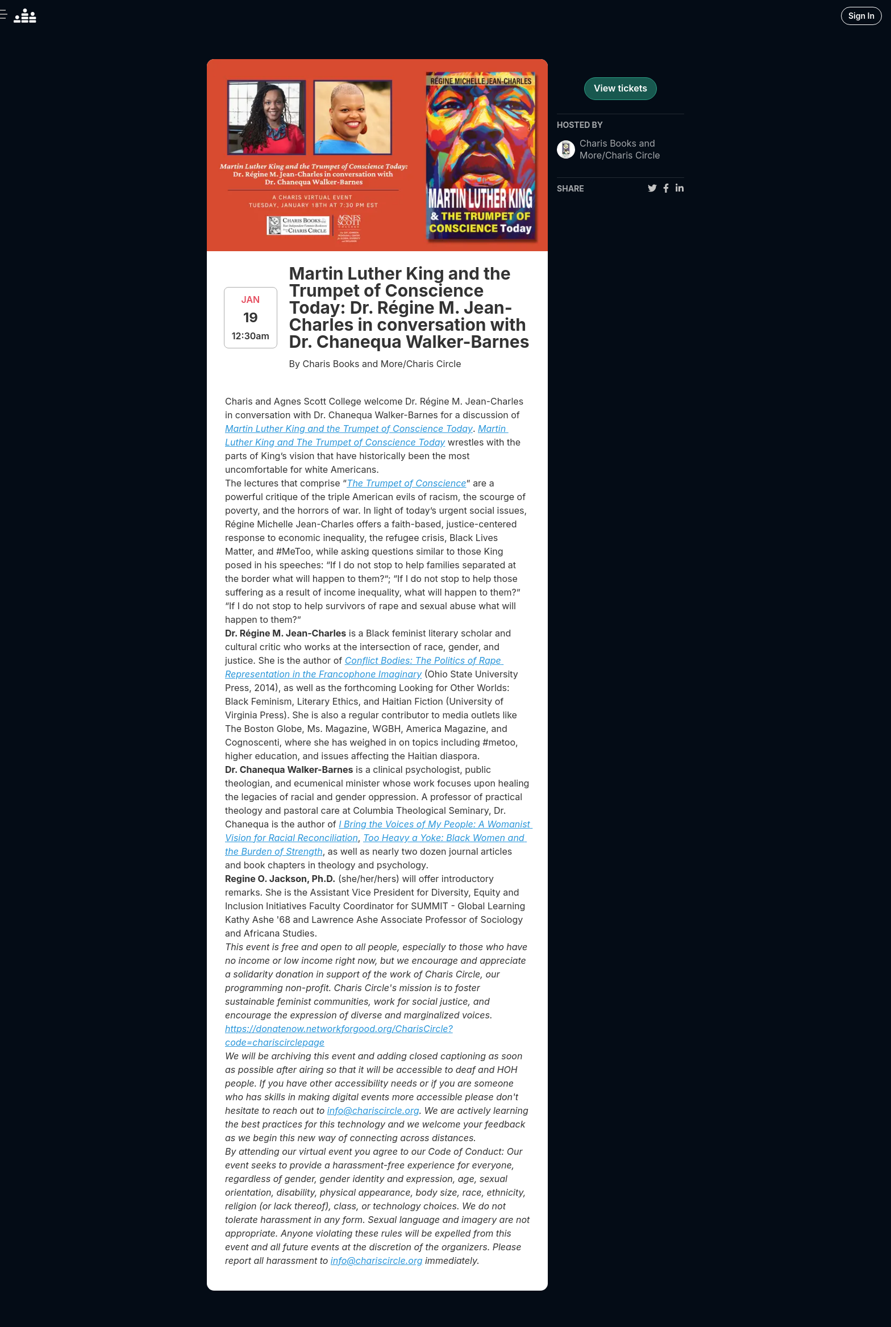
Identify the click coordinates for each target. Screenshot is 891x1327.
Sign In (861, 15)
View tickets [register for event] (620, 88)
